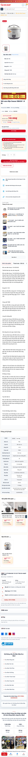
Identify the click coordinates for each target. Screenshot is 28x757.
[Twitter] (6, 634)
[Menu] (2, 9)
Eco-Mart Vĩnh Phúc (9, 668)
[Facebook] (2, 634)
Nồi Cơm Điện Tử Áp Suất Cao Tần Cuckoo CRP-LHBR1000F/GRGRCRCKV (20, 516)
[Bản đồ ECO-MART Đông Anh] (24, 754)
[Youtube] (10, 634)
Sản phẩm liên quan (8, 498)
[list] (14, 742)
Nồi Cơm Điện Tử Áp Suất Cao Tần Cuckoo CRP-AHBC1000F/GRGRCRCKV (7, 516)
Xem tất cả (14, 257)
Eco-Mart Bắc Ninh (9, 685)
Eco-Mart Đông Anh (9, 659)
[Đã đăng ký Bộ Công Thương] (7, 644)
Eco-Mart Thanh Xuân (10, 676)
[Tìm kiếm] (5, 9)
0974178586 (13, 130)
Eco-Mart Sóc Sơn (9, 664)
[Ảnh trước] (3, 742)
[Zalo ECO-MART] (17, 754)
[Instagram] (13, 634)
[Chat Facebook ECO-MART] (11, 754)
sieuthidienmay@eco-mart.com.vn (16, 595)
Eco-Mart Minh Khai (9, 689)
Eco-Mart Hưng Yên (9, 681)
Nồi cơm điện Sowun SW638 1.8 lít (7, 554)
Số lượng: (4, 155)
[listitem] (8, 742)
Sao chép (18, 438)
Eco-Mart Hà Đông (9, 672)
